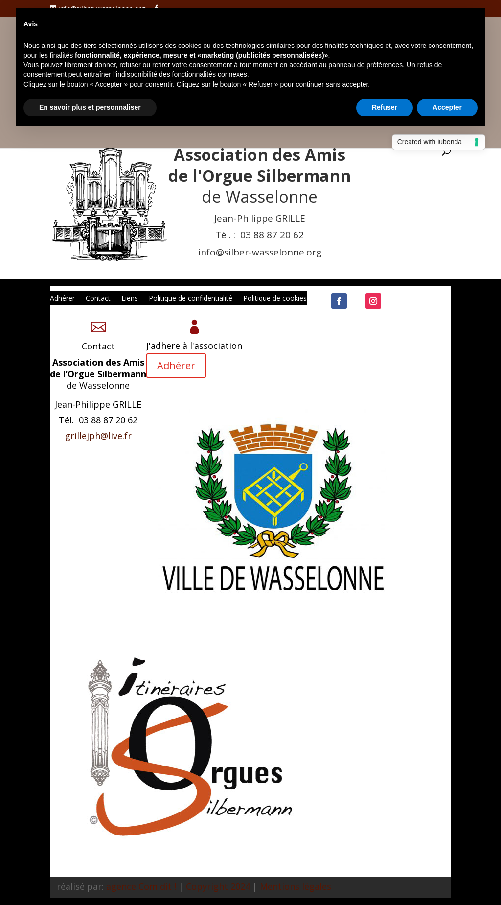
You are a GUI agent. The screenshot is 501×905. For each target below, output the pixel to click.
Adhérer (62, 298)
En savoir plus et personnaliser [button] (90, 107)
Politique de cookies (275, 298)
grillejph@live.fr (98, 435)
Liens (129, 298)
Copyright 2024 (218, 886)
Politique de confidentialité (190, 298)
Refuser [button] (384, 107)
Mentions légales (295, 886)
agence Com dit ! (141, 886)
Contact (98, 298)
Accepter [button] (447, 107)
